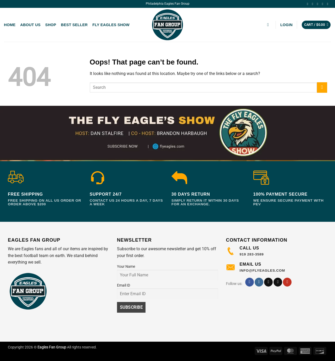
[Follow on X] (323, 4)
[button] (269, 25)
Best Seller (74, 25)
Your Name (126, 266)
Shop (50, 25)
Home (9, 25)
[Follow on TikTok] (318, 4)
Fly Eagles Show (111, 25)
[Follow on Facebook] (308, 4)
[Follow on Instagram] (313, 4)
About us (30, 25)
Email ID (123, 285)
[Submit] (322, 87)
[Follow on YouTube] (328, 4)
